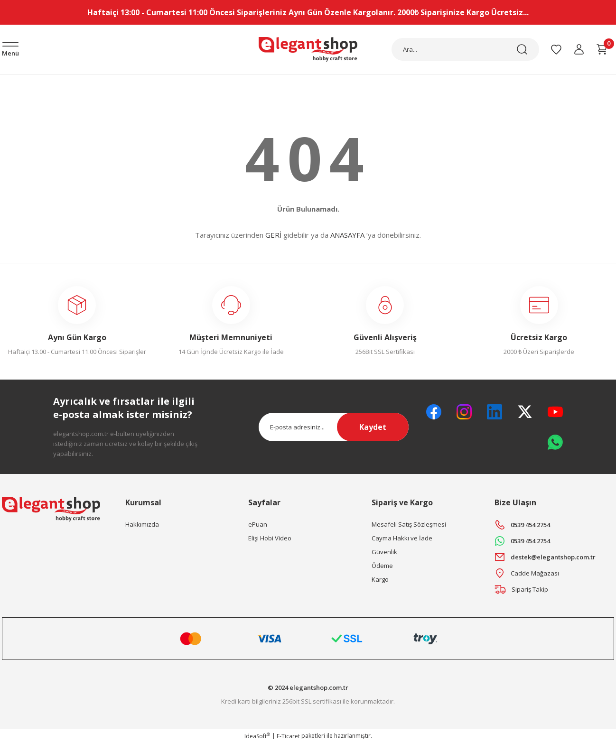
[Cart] (601, 49)
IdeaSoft (257, 736)
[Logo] (308, 49)
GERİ (273, 235)
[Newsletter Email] (334, 427)
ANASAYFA (347, 235)
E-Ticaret (288, 736)
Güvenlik (384, 552)
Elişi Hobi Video (269, 538)
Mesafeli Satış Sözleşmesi (409, 524)
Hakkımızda (142, 524)
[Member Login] (579, 49)
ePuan (257, 524)
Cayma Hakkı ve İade (402, 538)
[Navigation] (10, 50)
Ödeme (382, 565)
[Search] (465, 49)
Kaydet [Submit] (372, 427)
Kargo (380, 579)
